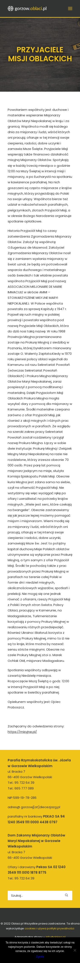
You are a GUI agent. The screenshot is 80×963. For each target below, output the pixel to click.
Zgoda (40, 956)
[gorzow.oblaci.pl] (27, 8)
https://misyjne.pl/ (22, 731)
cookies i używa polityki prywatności (49, 928)
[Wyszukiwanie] (40, 895)
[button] (66, 895)
